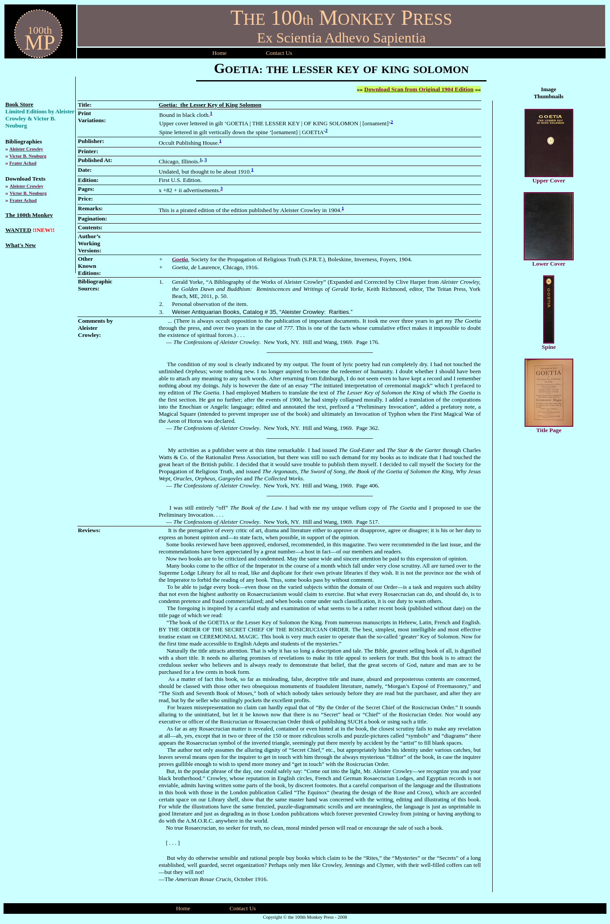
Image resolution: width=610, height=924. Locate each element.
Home (219, 53)
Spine (549, 347)
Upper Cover (549, 180)
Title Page (548, 430)
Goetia (180, 259)
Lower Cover (548, 263)
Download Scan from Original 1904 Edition (419, 89)
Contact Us (242, 908)
